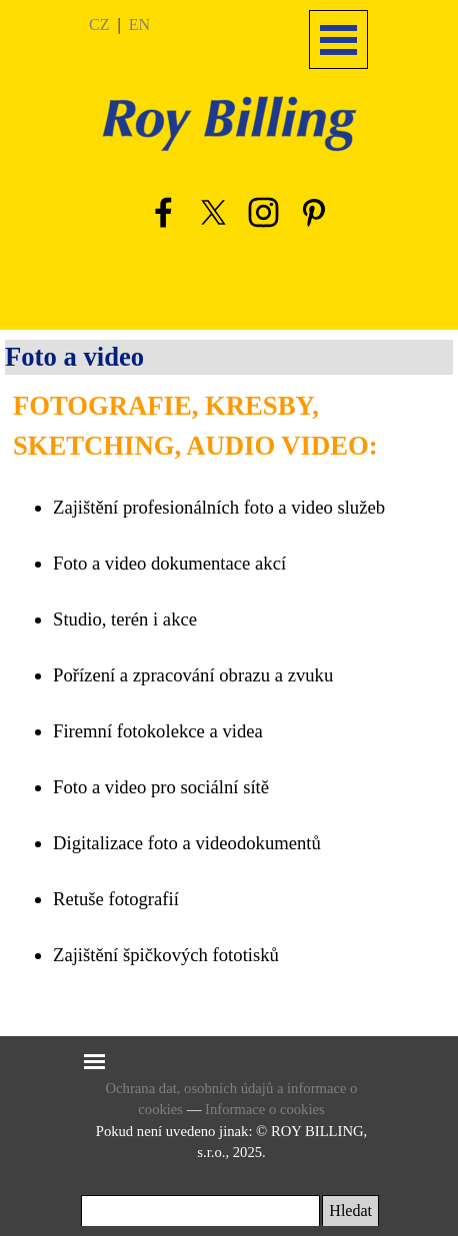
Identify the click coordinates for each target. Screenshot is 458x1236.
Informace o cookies (265, 1109)
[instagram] (263, 212)
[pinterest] (313, 212)
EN (139, 24)
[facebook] (163, 212)
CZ (99, 24)
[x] (213, 212)
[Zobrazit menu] (338, 39)
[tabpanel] (141, 24)
